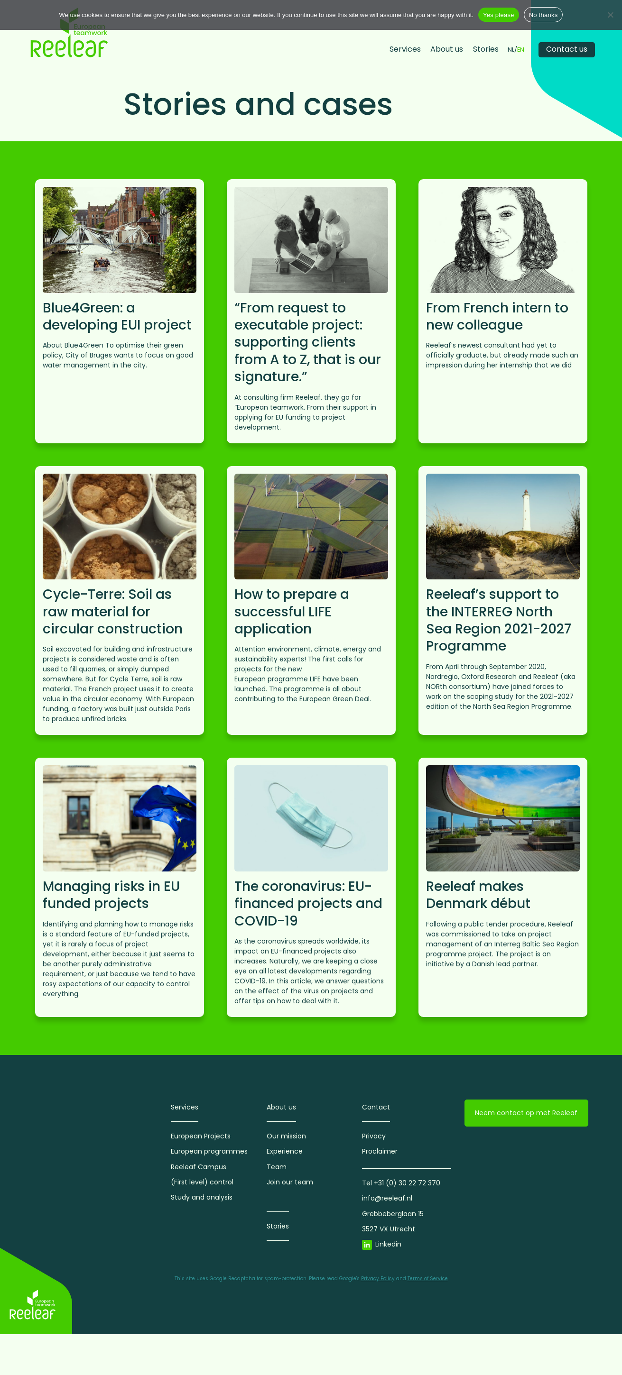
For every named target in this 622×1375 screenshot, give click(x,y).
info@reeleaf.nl (387, 1198)
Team (277, 1167)
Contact (376, 1107)
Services (405, 49)
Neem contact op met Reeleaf (526, 1113)
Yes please (498, 14)
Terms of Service (428, 1278)
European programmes (209, 1151)
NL (511, 50)
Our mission (286, 1136)
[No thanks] (610, 14)
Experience (285, 1151)
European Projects (201, 1136)
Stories (486, 49)
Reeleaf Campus (198, 1167)
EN (520, 50)
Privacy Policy (378, 1278)
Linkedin (388, 1244)
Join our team (290, 1182)
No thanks (543, 14)
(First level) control (202, 1182)
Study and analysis (201, 1197)
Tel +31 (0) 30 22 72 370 (401, 1183)
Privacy (374, 1136)
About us (446, 49)
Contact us (566, 49)
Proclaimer (380, 1151)
